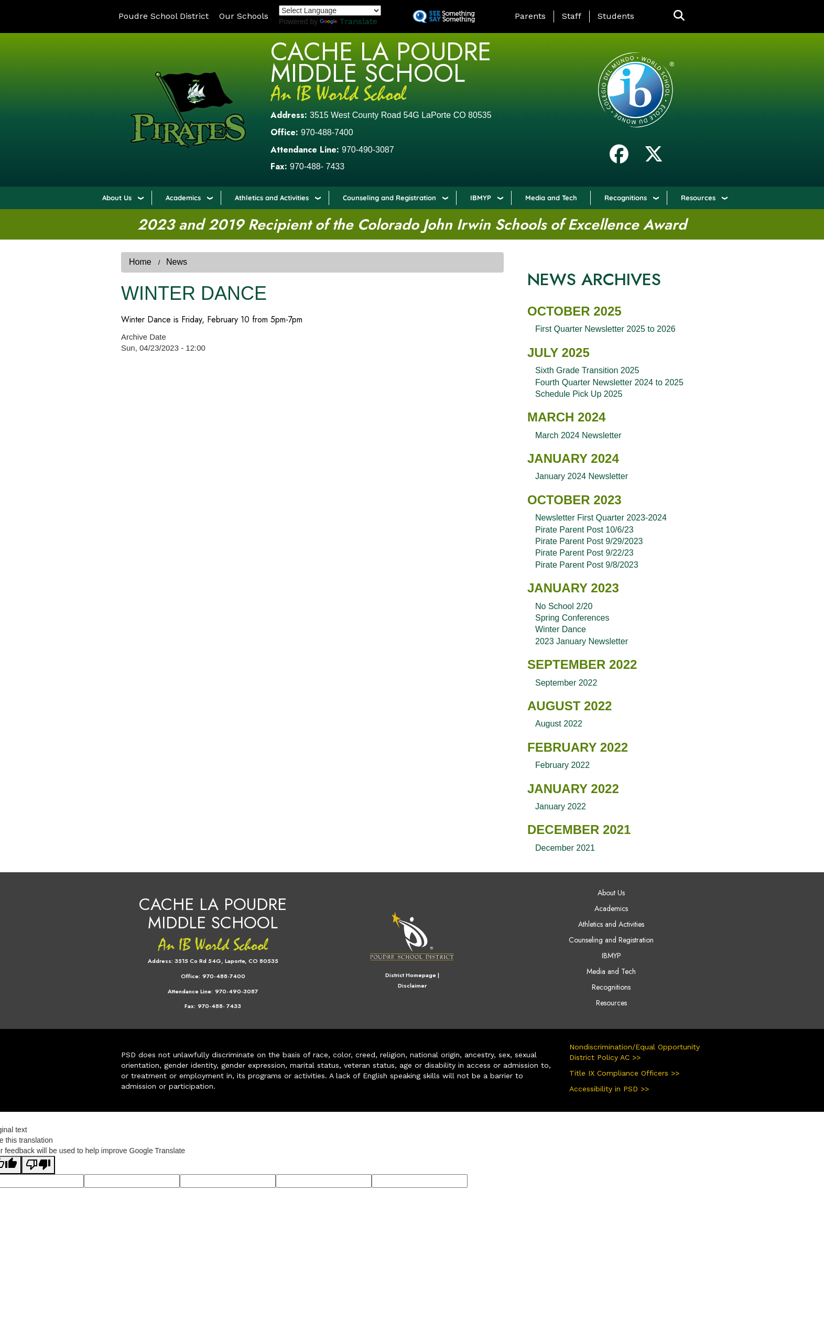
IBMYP (480, 197)
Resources (698, 197)
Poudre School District (163, 16)
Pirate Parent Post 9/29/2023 (589, 541)
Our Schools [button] (243, 16)
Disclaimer (412, 985)
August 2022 (558, 723)
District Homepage (410, 975)
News (176, 261)
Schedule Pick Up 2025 (578, 393)
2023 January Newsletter (581, 641)
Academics (183, 197)
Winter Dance (560, 629)
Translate (348, 21)
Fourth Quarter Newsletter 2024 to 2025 (609, 382)
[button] (679, 15)
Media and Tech (551, 197)
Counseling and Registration (389, 197)
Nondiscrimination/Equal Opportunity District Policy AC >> (634, 1052)
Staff (571, 16)
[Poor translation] (38, 1165)
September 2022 (566, 682)
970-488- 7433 (317, 166)
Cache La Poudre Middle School (380, 62)
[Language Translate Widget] (330, 10)
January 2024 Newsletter (581, 476)
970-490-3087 (368, 149)
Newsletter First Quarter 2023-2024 (601, 517)
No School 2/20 (563, 606)
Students (616, 16)
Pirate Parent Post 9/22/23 (584, 552)
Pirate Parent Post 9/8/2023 (586, 564)
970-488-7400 (327, 132)
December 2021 (565, 847)
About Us (117, 197)
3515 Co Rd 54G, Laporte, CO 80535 (226, 961)
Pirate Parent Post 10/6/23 (584, 529)
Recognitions (625, 197)
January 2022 (560, 806)
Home (140, 261)
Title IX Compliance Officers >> (624, 1073)
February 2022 (562, 765)
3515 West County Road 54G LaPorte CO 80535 (401, 115)
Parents (530, 16)
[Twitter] (653, 158)
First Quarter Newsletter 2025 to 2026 (605, 328)
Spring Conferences (572, 617)
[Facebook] (619, 158)
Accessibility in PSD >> (609, 1089)
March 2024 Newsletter (578, 435)
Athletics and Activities (272, 197)
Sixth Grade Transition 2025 (587, 370)
